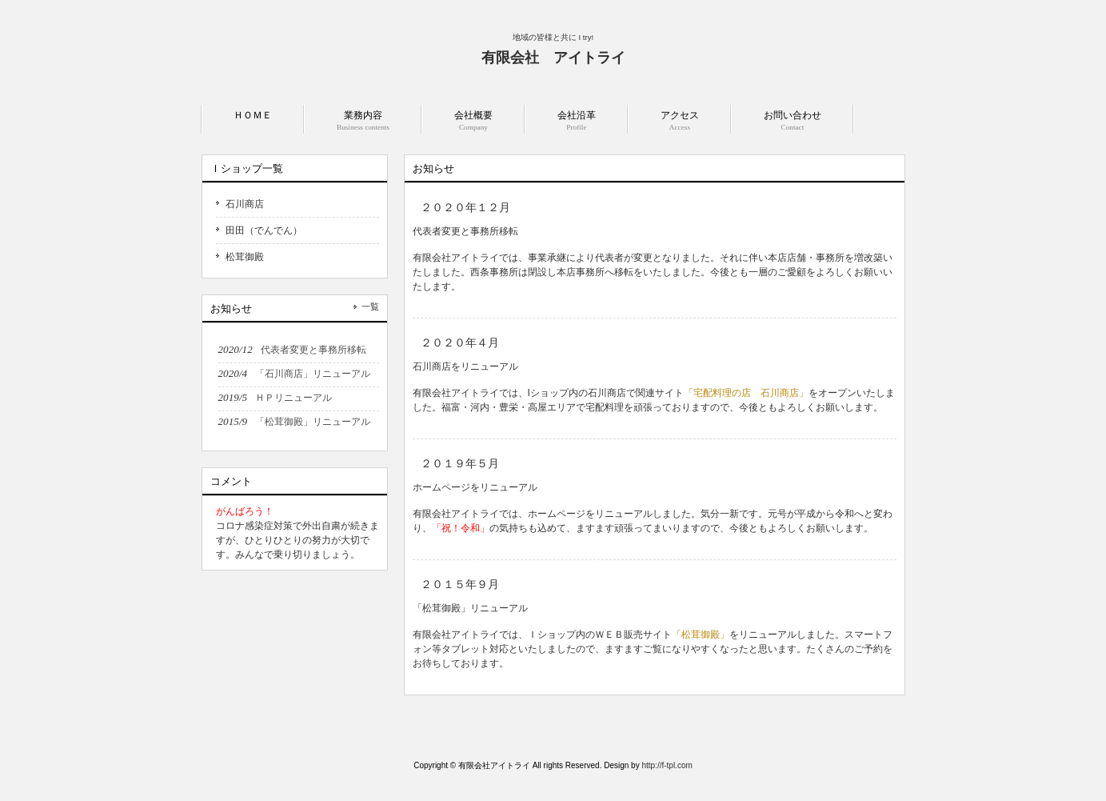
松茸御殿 (245, 256)
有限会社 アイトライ (553, 58)
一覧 (370, 306)
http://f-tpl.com (666, 765)
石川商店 (245, 204)
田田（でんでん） (264, 230)
